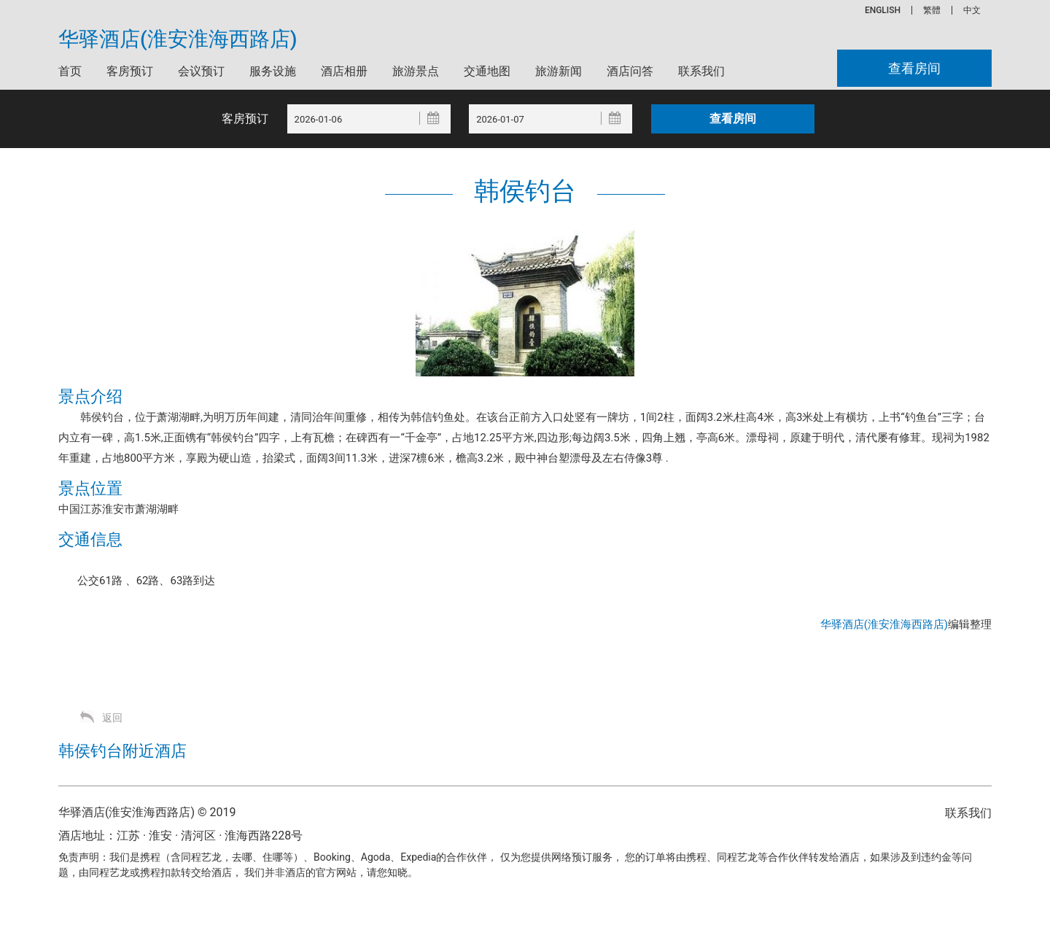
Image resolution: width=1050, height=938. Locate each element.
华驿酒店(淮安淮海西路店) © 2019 (147, 812)
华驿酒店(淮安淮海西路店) (177, 39)
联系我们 (701, 71)
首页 (70, 71)
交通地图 (487, 71)
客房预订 (129, 71)
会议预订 (201, 71)
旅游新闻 (558, 71)
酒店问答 (630, 71)
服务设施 (272, 71)
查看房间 (914, 68)
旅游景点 (415, 71)
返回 (112, 718)
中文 (972, 10)
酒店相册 (344, 71)
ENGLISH (883, 10)
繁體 (932, 10)
